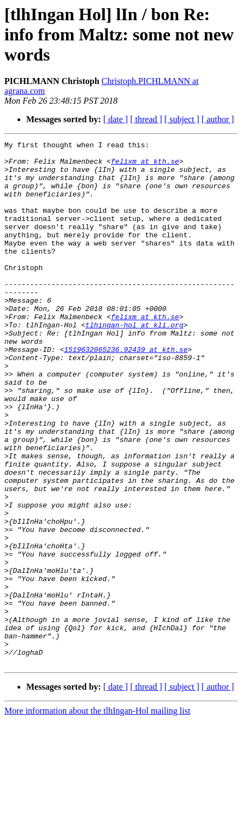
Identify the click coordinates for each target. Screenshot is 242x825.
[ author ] (218, 119)
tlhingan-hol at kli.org (134, 362)
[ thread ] (146, 119)
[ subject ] (181, 119)
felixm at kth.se (145, 166)
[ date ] (115, 119)
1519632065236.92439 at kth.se (125, 392)
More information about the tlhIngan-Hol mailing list (97, 815)
